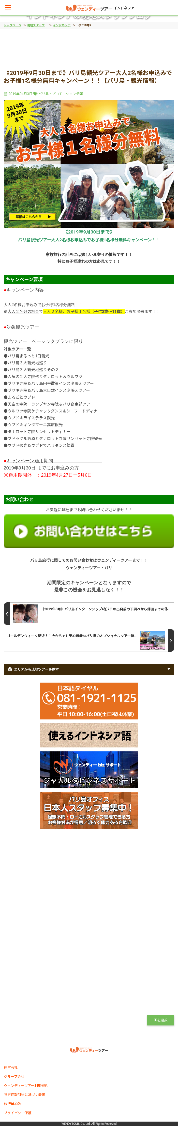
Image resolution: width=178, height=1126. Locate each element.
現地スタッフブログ (40, 25)
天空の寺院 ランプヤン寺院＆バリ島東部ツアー (51, 404)
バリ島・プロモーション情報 (60, 94)
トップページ (12, 25)
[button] (8, 7)
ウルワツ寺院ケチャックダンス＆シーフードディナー (54, 411)
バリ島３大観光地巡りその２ (33, 369)
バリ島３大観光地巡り (27, 363)
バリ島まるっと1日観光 (28, 356)
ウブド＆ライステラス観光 (31, 418)
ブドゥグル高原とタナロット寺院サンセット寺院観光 (55, 438)
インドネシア (62, 25)
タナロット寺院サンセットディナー (39, 431)
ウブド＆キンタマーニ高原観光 (35, 425)
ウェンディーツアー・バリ (89, 568)
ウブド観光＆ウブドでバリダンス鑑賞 (41, 445)
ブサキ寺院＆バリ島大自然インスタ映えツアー (49, 390)
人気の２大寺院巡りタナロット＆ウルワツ (45, 376)
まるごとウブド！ (23, 397)
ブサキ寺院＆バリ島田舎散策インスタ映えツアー (51, 383)
